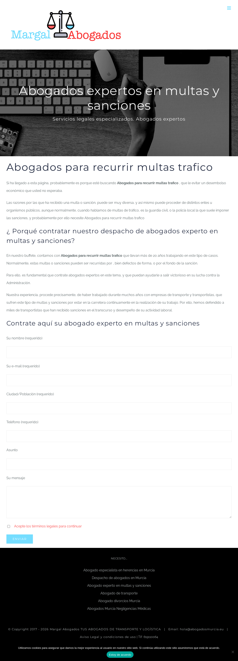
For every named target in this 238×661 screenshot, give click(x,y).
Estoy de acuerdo (120, 654)
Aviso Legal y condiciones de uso (108, 637)
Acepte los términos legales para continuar (48, 526)
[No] (233, 652)
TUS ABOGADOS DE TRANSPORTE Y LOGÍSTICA (121, 629)
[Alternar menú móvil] (229, 8)
